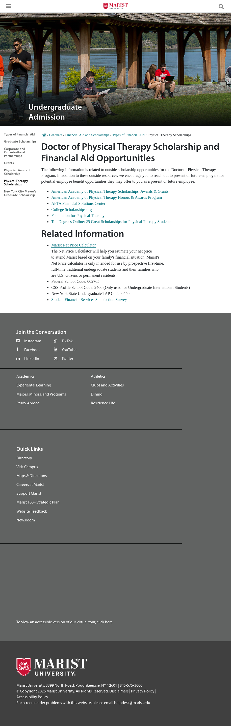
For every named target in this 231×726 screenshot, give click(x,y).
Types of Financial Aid (19, 134)
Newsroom (25, 519)
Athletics (98, 376)
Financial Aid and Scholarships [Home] (87, 135)
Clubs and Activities (107, 384)
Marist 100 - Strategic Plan (38, 502)
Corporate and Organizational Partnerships (14, 152)
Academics (25, 376)
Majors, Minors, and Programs (41, 394)
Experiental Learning (33, 384)
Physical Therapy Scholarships (16, 182)
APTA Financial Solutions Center (78, 203)
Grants (9, 163)
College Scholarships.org (71, 209)
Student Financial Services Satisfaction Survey (89, 299)
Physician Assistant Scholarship (17, 172)
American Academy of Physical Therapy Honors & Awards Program (106, 197)
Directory (24, 457)
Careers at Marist (30, 484)
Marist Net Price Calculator (73, 245)
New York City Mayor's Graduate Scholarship (20, 193)
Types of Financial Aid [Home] (128, 135)
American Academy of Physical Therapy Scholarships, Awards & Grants (109, 191)
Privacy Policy (143, 690)
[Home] (44, 135)
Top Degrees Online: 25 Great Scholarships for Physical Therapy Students (111, 221)
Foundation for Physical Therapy (78, 215)
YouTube (69, 349)
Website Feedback (31, 511)
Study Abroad (28, 402)
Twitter (67, 358)
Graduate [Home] (55, 135)
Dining (96, 394)
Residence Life (103, 402)
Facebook (32, 349)
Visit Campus (27, 466)
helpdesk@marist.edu (132, 702)
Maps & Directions (31, 475)
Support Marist (28, 493)
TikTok (67, 340)
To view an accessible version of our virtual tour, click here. (64, 621)
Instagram (32, 340)
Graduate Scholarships (20, 141)
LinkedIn (31, 358)
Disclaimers (119, 690)
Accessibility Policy (32, 696)
